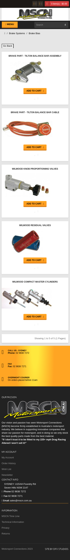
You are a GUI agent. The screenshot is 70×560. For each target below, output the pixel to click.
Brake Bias (34, 33)
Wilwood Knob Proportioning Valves (35, 169)
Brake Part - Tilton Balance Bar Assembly (35, 56)
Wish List (6, 469)
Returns (6, 533)
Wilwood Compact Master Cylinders (35, 282)
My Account (8, 457)
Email (5, 500)
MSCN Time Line (10, 516)
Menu (9, 24)
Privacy (5, 527)
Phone (6, 491)
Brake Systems (17, 33)
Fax (4, 495)
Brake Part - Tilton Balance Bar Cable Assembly (35, 112)
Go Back (7, 45)
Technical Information (13, 522)
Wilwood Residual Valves (35, 225)
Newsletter (7, 475)
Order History (9, 463)
